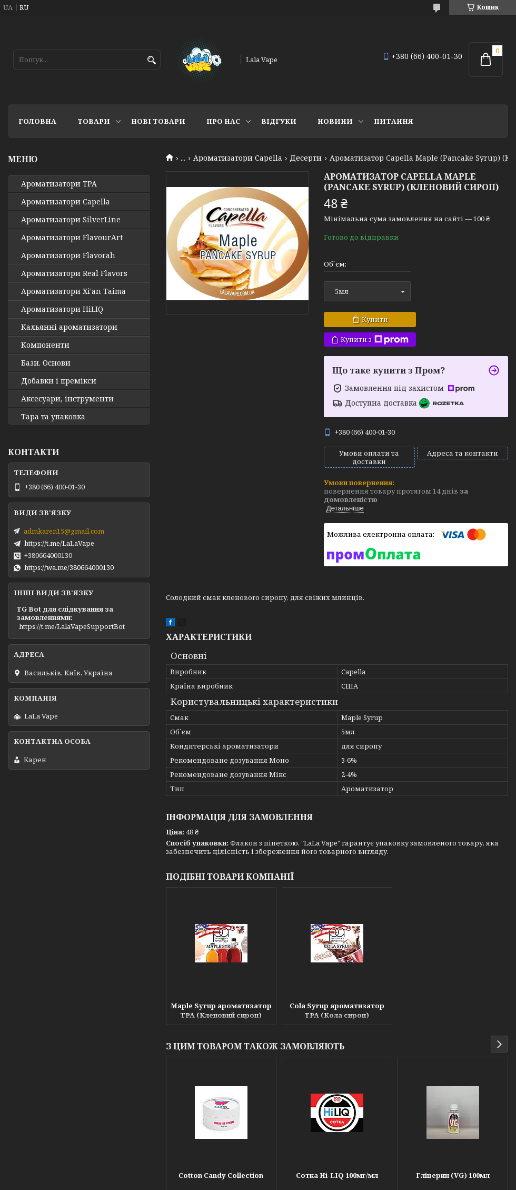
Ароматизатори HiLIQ (62, 309)
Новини (335, 121)
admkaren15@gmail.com (64, 531)
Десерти (306, 158)
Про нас (223, 121)
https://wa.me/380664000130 (69, 567)
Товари (93, 121)
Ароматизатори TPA (59, 184)
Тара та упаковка (53, 416)
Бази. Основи (46, 363)
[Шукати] (151, 60)
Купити (375, 319)
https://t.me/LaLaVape (59, 543)
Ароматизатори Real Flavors (74, 273)
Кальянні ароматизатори (69, 327)
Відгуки (278, 121)
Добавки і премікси (58, 381)
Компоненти (45, 345)
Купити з (375, 340)
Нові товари (158, 121)
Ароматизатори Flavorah (68, 255)
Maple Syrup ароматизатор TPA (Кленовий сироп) (221, 1010)
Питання (393, 121)
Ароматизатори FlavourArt (72, 237)
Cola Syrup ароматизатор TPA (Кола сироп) (337, 1010)
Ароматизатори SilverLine (71, 219)
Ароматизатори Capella (237, 158)
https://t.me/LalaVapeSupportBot (72, 626)
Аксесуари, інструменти (67, 399)
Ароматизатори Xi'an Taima (73, 291)
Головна (37, 121)
